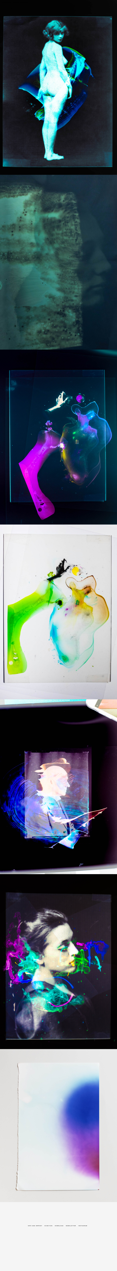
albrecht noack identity (14, 2)
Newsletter (71, 1225)
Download (59, 1225)
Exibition (49, 1225)
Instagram (82, 1225)
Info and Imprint (35, 1225)
